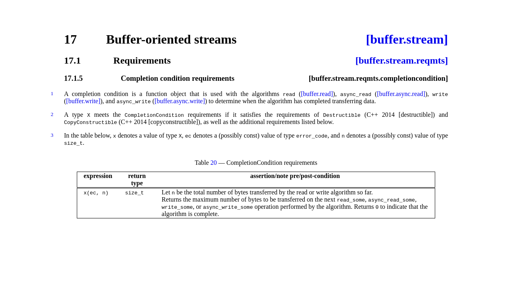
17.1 (72, 60)
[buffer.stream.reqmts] (401, 60)
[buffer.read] (317, 93)
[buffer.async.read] (401, 93)
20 (213, 162)
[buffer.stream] (407, 39)
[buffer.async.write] (179, 101)
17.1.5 (73, 78)
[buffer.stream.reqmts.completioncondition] (378, 78)
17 (70, 39)
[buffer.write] (83, 101)
